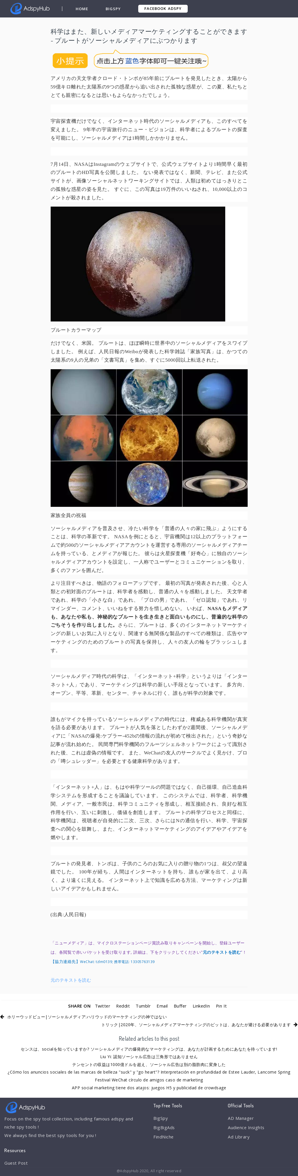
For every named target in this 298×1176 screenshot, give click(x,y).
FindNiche (163, 1137)
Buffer (180, 1006)
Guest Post (16, 1163)
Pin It (222, 1006)
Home (82, 8)
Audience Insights (247, 1127)
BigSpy (113, 8)
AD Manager (241, 1118)
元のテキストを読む (71, 980)
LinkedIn (202, 1006)
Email (162, 1006)
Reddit (123, 1006)
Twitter (102, 1006)
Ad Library (239, 1137)
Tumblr (143, 1006)
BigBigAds (164, 1127)
